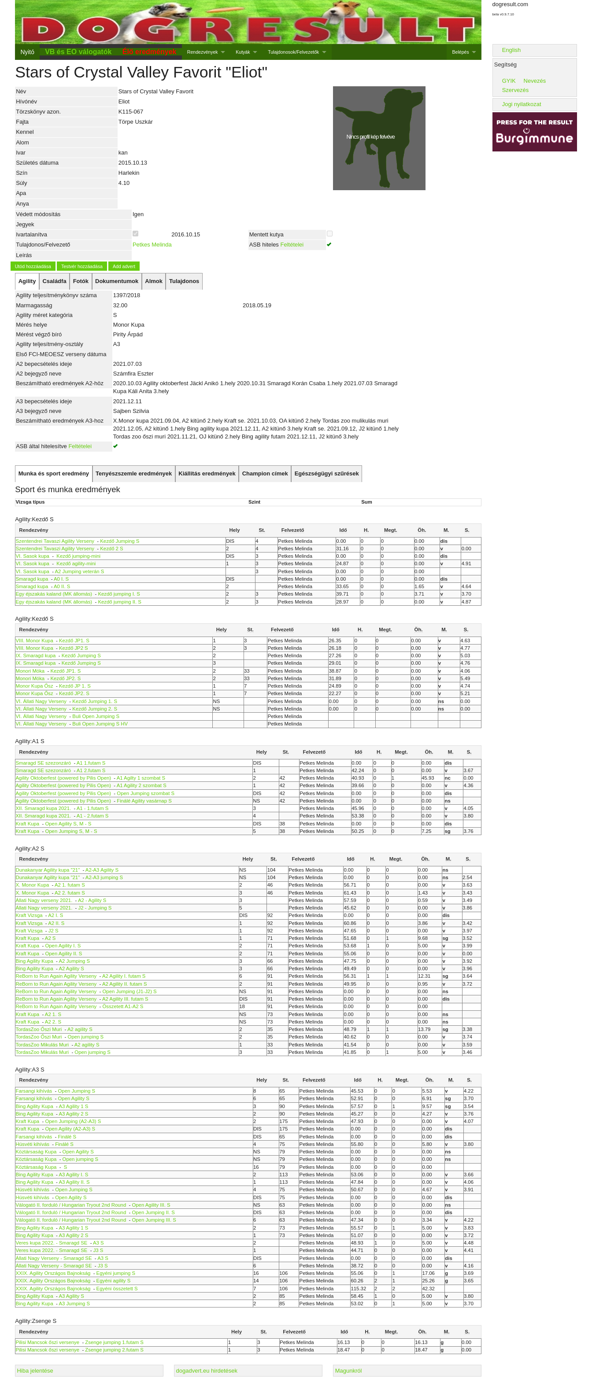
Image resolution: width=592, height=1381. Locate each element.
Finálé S (67, 1136)
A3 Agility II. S (74, 1182)
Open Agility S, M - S (68, 823)
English (511, 50)
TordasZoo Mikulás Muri (42, 1044)
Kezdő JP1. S (74, 640)
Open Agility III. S (151, 1205)
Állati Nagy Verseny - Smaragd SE (54, 1258)
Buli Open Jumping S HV (100, 723)
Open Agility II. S (63, 953)
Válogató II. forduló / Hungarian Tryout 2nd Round (72, 1205)
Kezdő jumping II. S (119, 601)
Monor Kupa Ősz (34, 686)
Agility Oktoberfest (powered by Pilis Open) (63, 778)
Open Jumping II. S (153, 1212)
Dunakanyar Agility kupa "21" (48, 870)
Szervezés (515, 90)
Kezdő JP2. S (65, 678)
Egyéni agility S (113, 1280)
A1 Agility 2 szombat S (141, 785)
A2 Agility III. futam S (125, 999)
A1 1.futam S (91, 763)
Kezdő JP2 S (73, 648)
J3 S (98, 1250)
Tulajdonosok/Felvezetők (293, 52)
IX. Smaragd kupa (36, 655)
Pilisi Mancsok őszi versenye (48, 1342)
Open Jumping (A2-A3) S (73, 1121)
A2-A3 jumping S (104, 877)
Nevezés (535, 80)
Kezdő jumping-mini (77, 556)
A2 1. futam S (70, 885)
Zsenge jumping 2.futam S (114, 1349)
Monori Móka (30, 671)
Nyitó (27, 51)
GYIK (509, 80)
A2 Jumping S (74, 961)
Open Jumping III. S (154, 1220)
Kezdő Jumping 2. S (94, 708)
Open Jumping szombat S (145, 793)
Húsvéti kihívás (32, 1144)
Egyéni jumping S (115, 1273)
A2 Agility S (71, 968)
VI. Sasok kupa (32, 556)
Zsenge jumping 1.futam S (114, 1342)
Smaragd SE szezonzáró (43, 763)
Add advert (124, 266)
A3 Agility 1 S (73, 1106)
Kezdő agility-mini (75, 563)
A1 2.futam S (91, 770)
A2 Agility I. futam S (124, 976)
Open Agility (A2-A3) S (70, 1128)
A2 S (50, 938)
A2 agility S (79, 1029)
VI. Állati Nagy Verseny (41, 701)
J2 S (53, 930)
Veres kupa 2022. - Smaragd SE (52, 1242)
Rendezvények (202, 52)
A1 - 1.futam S (93, 808)
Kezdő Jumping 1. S (94, 701)
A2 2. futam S (70, 892)
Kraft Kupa (28, 823)
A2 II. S (56, 923)
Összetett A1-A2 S (123, 1006)
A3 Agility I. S (73, 1174)
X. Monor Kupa (32, 885)
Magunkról (348, 1370)
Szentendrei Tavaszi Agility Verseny (55, 541)
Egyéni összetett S (117, 1288)
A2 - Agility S (92, 900)
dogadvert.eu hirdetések (206, 1370)
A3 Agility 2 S (73, 1113)
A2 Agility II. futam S (124, 984)
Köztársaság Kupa (36, 1151)
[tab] (27, 281)
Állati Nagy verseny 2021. (44, 900)
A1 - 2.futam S (93, 815)
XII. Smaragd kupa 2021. (43, 808)
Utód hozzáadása (33, 266)
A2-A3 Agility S (101, 870)
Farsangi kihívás (34, 1091)
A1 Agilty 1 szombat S (141, 778)
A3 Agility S (71, 1296)
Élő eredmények (149, 51)
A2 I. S (55, 915)
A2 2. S (53, 1021)
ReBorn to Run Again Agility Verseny (57, 976)
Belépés (460, 52)
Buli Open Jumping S (95, 716)
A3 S (98, 1242)
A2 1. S (53, 1014)
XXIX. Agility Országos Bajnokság (53, 1273)
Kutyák (243, 52)
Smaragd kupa (32, 579)
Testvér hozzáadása (82, 266)
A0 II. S (62, 586)
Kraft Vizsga (29, 915)
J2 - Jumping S (95, 907)
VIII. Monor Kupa (34, 640)
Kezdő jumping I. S (119, 594)
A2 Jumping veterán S (79, 571)
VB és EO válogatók (78, 51)
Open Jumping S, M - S (71, 831)
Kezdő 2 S (111, 548)
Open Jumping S (76, 1091)
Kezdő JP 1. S (75, 686)
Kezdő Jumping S (119, 541)
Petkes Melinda (152, 244)
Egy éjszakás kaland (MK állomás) (54, 594)
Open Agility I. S (63, 945)
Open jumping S (86, 1036)
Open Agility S (73, 1098)
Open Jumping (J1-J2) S (130, 991)
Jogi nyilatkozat (521, 104)
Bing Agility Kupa (34, 961)
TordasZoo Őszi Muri (39, 1029)
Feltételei (291, 244)
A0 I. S (61, 579)
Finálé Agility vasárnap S (144, 800)
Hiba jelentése (35, 1370)
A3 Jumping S (74, 1303)
